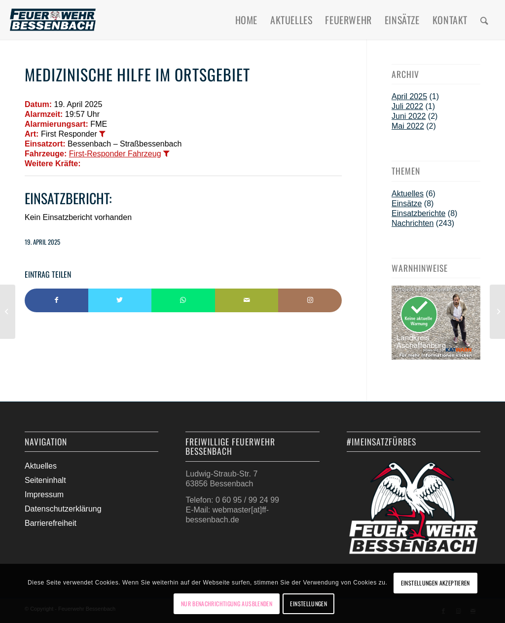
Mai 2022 (408, 126)
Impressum (44, 494)
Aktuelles (408, 193)
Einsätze (407, 203)
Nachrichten (412, 223)
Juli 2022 (407, 106)
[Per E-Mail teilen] (247, 300)
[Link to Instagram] (310, 300)
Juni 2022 (409, 116)
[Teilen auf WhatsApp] (183, 300)
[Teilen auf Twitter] (120, 300)
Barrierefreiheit (50, 523)
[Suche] (484, 19)
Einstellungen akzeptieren (435, 583)
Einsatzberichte (418, 213)
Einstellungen (308, 603)
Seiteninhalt (45, 480)
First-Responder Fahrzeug (115, 153)
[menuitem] (246, 19)
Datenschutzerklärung (63, 509)
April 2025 (409, 96)
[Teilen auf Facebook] (56, 300)
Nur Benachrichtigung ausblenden (226, 603)
